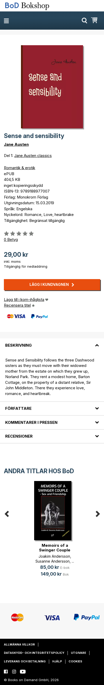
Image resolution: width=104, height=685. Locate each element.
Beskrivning (18, 345)
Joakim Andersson (54, 556)
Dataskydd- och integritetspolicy (34, 653)
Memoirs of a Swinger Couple (54, 547)
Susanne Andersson (52, 561)
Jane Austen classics (33, 155)
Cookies (75, 661)
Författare (18, 408)
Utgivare (78, 653)
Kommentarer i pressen (31, 422)
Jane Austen (16, 144)
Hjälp (57, 661)
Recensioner (19, 436)
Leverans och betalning (25, 661)
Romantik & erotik (19, 167)
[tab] (52, 342)
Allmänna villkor (19, 644)
